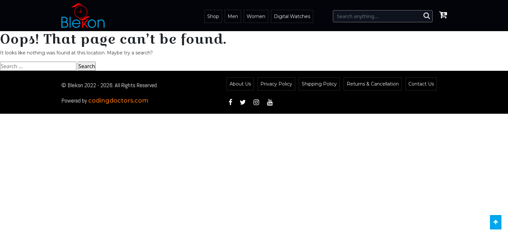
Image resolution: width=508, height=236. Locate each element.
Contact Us (421, 84)
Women (256, 16)
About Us (240, 84)
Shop (213, 16)
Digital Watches (292, 16)
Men (233, 16)
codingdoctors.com (118, 100)
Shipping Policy (319, 84)
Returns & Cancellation (373, 84)
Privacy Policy (276, 84)
